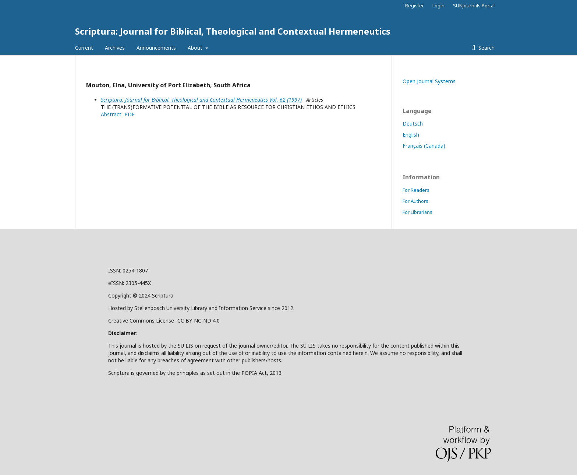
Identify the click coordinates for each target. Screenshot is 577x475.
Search (486, 47)
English (411, 134)
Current (84, 47)
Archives (115, 47)
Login (438, 5)
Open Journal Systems (429, 81)
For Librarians (417, 212)
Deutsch (413, 123)
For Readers (416, 190)
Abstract (111, 114)
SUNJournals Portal (474, 5)
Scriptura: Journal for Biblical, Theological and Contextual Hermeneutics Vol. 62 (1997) (201, 99)
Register (414, 5)
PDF (129, 114)
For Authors (415, 201)
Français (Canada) (424, 145)
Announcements (156, 47)
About (196, 47)
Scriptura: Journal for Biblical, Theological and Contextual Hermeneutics (232, 31)
